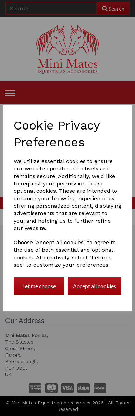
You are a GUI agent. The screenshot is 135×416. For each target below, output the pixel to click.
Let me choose (39, 286)
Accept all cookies (94, 286)
